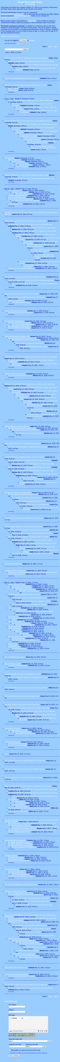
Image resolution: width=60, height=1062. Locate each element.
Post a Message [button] (30, 4)
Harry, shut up (13, 616)
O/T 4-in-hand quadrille (12, 742)
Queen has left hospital (16, 300)
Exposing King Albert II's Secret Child (17, 336)
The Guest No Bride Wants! (17, 195)
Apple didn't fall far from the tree (19, 861)
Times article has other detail (17, 811)
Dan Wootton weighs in (16, 621)
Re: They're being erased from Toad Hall (25, 200)
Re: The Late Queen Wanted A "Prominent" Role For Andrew (28, 530)
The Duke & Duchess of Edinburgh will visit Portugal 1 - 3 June (25, 85)
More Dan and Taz (18, 638)
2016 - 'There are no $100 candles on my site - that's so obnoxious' (30, 100)
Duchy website (13, 799)
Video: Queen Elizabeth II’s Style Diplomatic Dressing (22, 443)
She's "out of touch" (14, 190)
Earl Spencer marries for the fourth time (18, 492)
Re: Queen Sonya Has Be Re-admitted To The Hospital (26, 297)
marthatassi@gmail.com (22, 16)
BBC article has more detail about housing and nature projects (29, 808)
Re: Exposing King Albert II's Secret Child (22, 338)
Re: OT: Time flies (14, 160)
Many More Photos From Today (30, 932)
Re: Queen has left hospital (21, 302)
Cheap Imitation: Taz (15, 204)
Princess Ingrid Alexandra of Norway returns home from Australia (26, 58)
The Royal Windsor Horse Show (15, 891)
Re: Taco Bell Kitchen (19, 648)
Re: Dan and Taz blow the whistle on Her (25, 640)
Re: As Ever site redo (19, 609)
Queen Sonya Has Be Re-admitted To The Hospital (21, 294)
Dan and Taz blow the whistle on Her (20, 636)
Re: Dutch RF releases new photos (20, 375)
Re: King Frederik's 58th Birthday (19, 323)
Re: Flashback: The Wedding (33, 479)
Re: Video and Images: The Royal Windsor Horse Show (30, 898)
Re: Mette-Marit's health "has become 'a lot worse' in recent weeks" (30, 224)
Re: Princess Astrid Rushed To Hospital (21, 976)
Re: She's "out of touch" (20, 192)
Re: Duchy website (18, 801)
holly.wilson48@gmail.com (9, 17)
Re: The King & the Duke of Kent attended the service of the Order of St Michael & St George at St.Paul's (35, 827)
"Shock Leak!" (13, 645)
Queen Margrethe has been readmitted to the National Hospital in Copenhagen (31, 357)
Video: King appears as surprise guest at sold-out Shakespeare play (31, 280)
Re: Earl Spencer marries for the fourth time (22, 494)
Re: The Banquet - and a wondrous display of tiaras (29, 925)
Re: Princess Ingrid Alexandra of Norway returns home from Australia (31, 61)
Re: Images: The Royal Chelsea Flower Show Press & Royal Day (33, 711)
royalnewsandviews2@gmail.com (12, 14)
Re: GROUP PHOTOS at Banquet (23, 940)
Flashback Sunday (11, 855)
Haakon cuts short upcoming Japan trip (21, 268)
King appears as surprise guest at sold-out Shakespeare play (25, 277)
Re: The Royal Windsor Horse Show (20, 893)
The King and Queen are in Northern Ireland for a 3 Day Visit (25, 760)
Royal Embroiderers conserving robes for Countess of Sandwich (26, 687)
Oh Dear (18, 631)
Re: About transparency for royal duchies (21, 428)
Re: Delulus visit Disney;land (21, 586)
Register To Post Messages (10, 36)
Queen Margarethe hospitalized (15, 840)
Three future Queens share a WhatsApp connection (22, 78)
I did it (14, 620)
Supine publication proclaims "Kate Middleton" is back (22, 674)
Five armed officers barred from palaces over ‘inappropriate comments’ (28, 121)
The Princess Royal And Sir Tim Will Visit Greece (21, 884)
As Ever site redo (14, 608)
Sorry (6, 754)
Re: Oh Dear (24, 633)
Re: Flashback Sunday (15, 857)
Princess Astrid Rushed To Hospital (16, 974)
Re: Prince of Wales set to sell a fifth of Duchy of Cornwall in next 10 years (33, 789)
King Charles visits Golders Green (16, 967)
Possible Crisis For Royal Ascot (15, 570)
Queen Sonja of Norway (13, 728)
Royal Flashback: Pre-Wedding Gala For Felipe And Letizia (24, 457)
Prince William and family (13, 564)
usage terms (32, 21)
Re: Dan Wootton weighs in (21, 623)
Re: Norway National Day (16, 871)
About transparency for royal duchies (17, 426)
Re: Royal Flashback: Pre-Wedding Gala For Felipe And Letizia (29, 460)
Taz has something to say (16, 197)
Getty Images (12, 90)
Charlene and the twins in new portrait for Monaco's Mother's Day (26, 175)
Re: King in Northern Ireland (17, 665)
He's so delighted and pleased (15, 657)
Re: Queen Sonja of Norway (17, 730)
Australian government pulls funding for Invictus (24, 594)
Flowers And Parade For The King (31, 957)
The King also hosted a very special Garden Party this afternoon (26, 984)
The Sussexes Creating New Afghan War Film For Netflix (35, 611)
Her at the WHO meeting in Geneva (20, 618)
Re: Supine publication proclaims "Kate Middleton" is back (27, 677)
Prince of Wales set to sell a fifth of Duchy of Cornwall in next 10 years (28, 786)
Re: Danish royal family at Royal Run (20, 312)
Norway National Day (12, 869)
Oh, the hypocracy (14, 626)
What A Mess (12, 643)
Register (26, 1018)
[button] (43, 1033)
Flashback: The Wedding (28, 477)
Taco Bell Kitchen (14, 647)
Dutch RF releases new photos (15, 374)
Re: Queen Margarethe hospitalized (20, 842)
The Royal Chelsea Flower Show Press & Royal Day (22, 704)
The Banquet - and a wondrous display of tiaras (24, 922)
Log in (23, 40)
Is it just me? (16, 630)
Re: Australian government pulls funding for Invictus (29, 598)
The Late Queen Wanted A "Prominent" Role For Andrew (23, 526)
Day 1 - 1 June (13, 88)
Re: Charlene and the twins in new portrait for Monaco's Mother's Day (31, 178)
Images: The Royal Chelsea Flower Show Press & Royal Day (28, 708)
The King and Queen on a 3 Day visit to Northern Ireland (23, 777)
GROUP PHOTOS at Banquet (18, 939)
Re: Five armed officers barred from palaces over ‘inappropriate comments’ (33, 124)
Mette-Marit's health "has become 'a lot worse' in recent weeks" (26, 221)
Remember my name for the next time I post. (25, 1053)
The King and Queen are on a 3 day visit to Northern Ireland (24, 769)
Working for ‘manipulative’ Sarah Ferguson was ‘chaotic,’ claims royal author (30, 384)
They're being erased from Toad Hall (20, 199)
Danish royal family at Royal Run (15, 311)
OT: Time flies (9, 158)
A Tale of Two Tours (14, 628)
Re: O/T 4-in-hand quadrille (17, 743)
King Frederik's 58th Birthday (14, 321)
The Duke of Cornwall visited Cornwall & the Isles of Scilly (24, 518)
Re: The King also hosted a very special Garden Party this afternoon (31, 988)
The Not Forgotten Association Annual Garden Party (22, 696)
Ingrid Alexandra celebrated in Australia (21, 876)
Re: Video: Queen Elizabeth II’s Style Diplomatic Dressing (27, 447)
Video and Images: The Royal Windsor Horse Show (25, 895)
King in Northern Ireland (12, 664)
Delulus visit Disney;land (16, 584)
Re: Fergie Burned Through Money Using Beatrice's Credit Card (41, 405)
